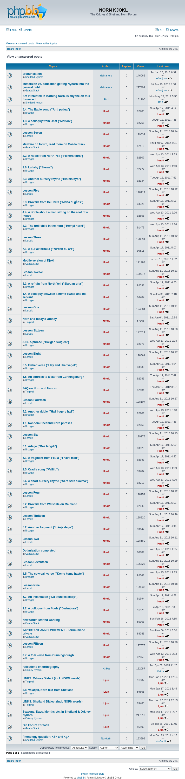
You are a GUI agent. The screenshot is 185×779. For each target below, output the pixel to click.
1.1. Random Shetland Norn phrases (47, 423)
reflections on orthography (40, 667)
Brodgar (29, 112)
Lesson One (30, 307)
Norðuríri (106, 738)
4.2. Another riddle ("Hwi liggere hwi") (48, 411)
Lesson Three (31, 237)
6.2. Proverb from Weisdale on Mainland (49, 504)
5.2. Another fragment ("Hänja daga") (47, 527)
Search (172, 29)
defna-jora (106, 75)
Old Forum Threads (35, 725)
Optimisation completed (38, 550)
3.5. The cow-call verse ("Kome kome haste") (53, 573)
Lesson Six (30, 434)
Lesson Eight (31, 353)
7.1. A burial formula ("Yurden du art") (48, 249)
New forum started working (41, 620)
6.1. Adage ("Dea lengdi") (39, 446)
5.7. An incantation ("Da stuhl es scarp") (49, 597)
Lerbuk (29, 136)
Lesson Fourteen (34, 400)
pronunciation (32, 74)
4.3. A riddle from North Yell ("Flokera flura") (52, 156)
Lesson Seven (32, 132)
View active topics (46, 43)
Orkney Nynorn (33, 670)
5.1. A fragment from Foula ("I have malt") (50, 458)
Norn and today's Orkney (39, 319)
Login (12, 29)
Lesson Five (30, 190)
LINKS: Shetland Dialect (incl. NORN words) (52, 701)
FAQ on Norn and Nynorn (39, 388)
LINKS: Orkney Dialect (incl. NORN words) (51, 678)
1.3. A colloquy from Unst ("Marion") (47, 121)
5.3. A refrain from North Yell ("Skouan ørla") (52, 283)
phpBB (80, 777)
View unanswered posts (20, 43)
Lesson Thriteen (33, 515)
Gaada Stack (32, 90)
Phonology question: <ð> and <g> (45, 736)
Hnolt (106, 111)
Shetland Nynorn (34, 77)
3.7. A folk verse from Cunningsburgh (48, 655)
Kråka (106, 668)
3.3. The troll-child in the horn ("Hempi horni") (53, 225)
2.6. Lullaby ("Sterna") (37, 167)
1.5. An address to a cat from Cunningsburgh (53, 377)
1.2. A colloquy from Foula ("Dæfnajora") (50, 608)
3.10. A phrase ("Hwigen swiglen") (45, 342)
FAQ (159, 29)
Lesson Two (30, 539)
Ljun (106, 680)
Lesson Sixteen (33, 330)
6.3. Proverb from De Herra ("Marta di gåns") (52, 202)
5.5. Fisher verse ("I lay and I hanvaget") (49, 365)
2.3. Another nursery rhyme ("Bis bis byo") (51, 179)
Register (25, 29)
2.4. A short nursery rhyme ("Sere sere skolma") (55, 481)
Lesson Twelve (32, 272)
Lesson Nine (31, 585)
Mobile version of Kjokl (38, 260)
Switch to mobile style (92, 773)
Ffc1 (106, 99)
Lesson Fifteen (32, 643)
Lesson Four (31, 492)
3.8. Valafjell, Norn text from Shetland (47, 690)
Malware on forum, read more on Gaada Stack (53, 144)
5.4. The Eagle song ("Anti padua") (46, 109)
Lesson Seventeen (35, 562)
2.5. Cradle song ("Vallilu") (40, 469)
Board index (14, 49)
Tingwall (29, 322)
